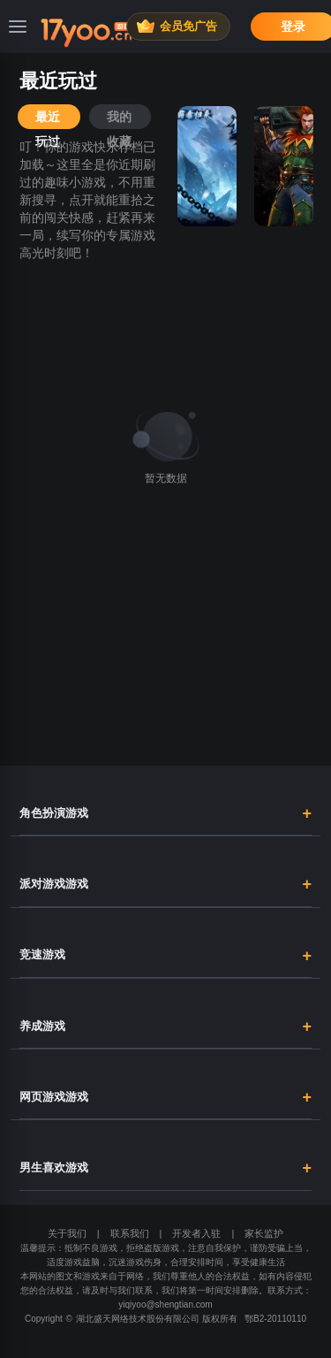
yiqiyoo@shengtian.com (165, 1304)
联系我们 (129, 1233)
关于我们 (67, 1233)
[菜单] (17, 26)
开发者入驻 (196, 1233)
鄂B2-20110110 (275, 1319)
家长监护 (263, 1233)
